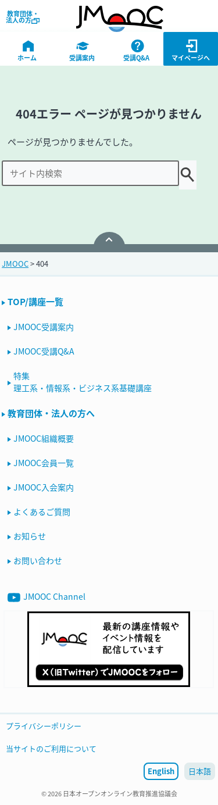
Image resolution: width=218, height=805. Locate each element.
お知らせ (29, 536)
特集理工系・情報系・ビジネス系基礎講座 (82, 381)
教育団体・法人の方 (23, 17)
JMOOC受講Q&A (43, 351)
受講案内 (82, 50)
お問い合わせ (37, 560)
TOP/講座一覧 (35, 301)
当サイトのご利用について (51, 748)
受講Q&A (137, 50)
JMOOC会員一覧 (43, 462)
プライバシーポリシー (43, 725)
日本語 (199, 771)
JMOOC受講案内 (43, 326)
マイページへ (191, 50)
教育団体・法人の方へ (51, 413)
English (161, 771)
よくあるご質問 (41, 511)
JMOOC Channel (46, 597)
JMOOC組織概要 (43, 438)
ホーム (28, 50)
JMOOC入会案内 (43, 487)
